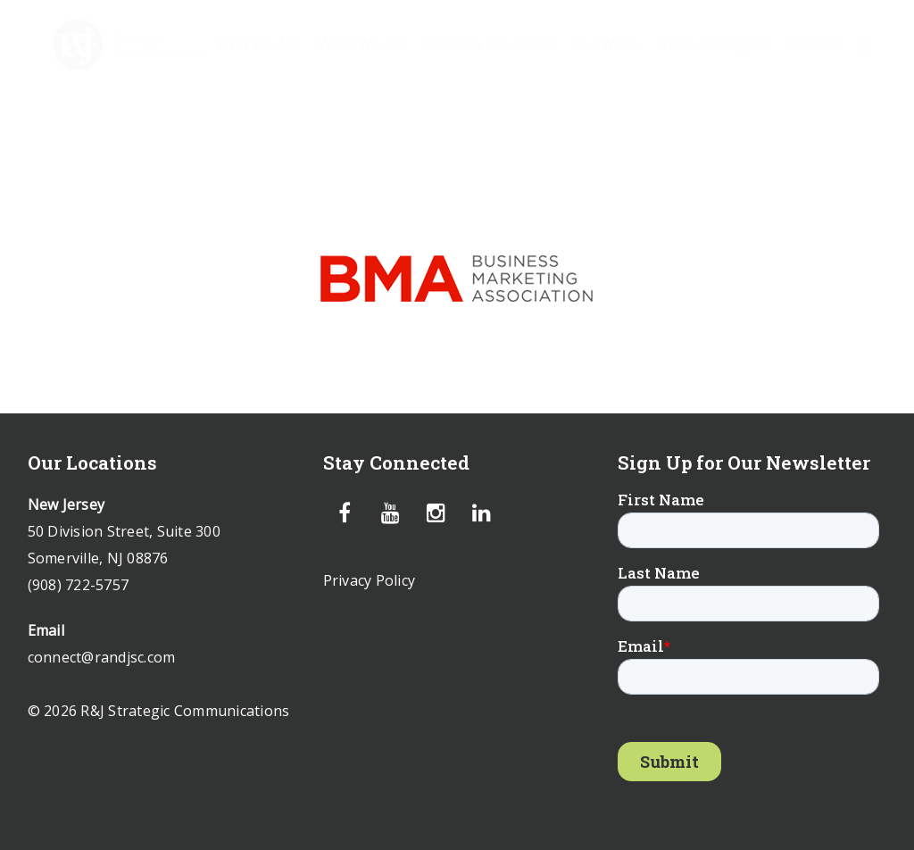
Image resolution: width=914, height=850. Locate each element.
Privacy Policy (369, 580)
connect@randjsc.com (102, 657)
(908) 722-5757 (78, 585)
